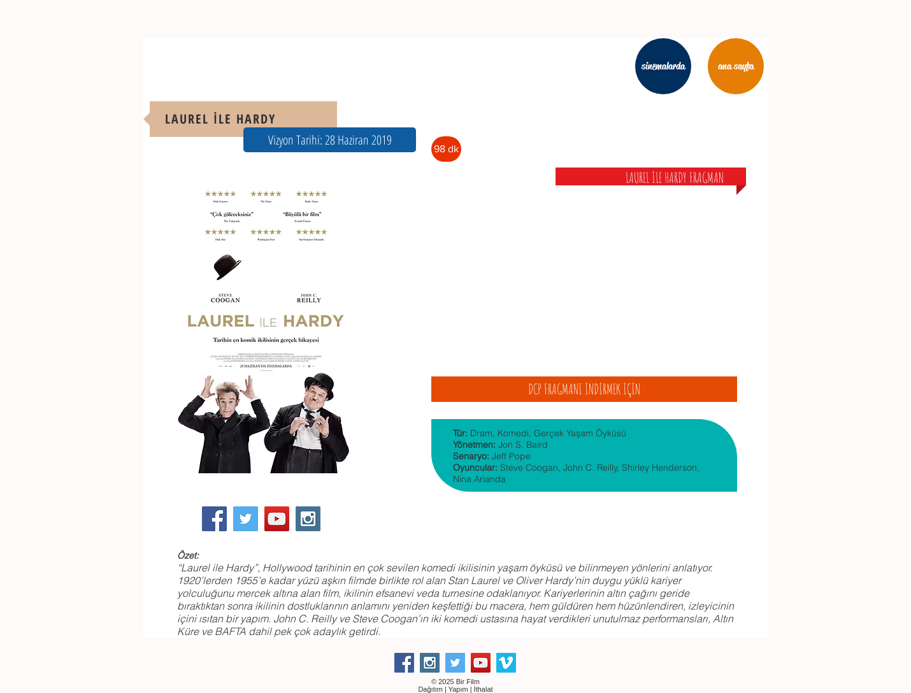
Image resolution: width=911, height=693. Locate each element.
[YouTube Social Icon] (276, 518)
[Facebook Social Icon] (214, 518)
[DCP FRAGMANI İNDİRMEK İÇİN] (584, 389)
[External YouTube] (584, 270)
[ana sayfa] (736, 66)
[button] (329, 139)
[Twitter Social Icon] (245, 518)
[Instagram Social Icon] (308, 518)
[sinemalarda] (663, 66)
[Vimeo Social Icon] (506, 663)
